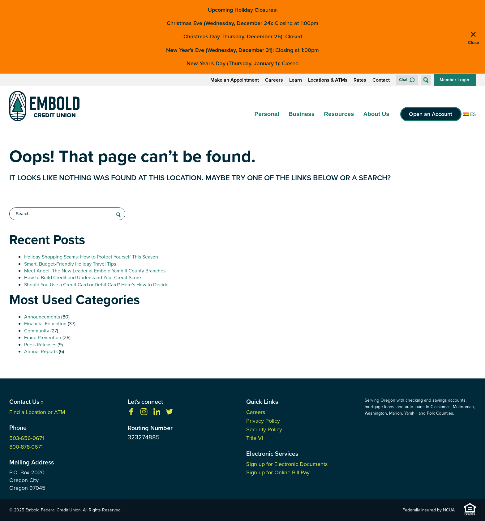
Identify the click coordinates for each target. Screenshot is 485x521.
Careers (274, 80)
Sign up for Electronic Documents (287, 464)
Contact (381, 80)
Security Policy (264, 429)
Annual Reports (41, 351)
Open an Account (430, 114)
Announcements (42, 316)
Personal (266, 114)
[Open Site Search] (426, 80)
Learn (295, 80)
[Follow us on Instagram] (143, 413)
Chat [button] (403, 80)
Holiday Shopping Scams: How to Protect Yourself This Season (91, 256)
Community (36, 330)
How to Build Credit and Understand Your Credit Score (82, 277)
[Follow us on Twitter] (169, 413)
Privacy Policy (263, 421)
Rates (360, 80)
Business (302, 114)
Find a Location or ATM (37, 412)
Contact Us (26, 401)
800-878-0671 (26, 447)
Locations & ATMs (327, 80)
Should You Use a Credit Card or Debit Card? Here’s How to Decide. (97, 284)
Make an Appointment (234, 80)
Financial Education (45, 323)
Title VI (254, 438)
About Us (376, 114)
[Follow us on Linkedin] (156, 413)
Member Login (454, 79)
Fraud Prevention (42, 337)
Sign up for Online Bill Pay (278, 472)
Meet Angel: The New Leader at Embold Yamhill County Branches (94, 270)
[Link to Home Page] (44, 107)
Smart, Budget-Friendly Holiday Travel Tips (70, 263)
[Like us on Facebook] (131, 413)
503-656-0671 (26, 438)
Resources (339, 114)
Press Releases (40, 344)
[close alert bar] (473, 38)
